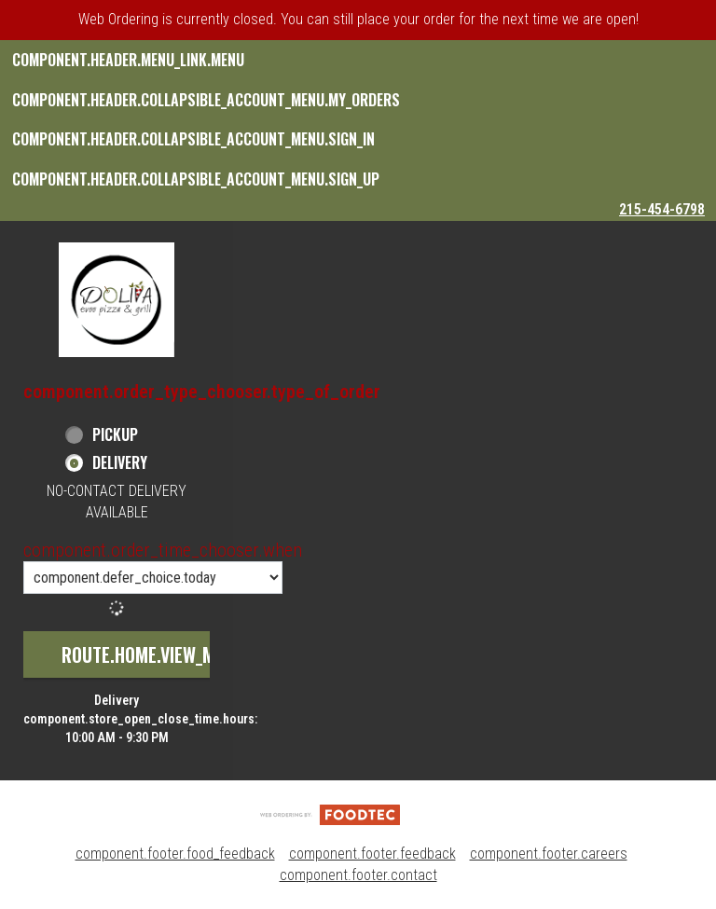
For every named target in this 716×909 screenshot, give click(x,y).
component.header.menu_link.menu (128, 59)
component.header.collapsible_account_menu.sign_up (195, 179)
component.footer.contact (358, 875)
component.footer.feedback (372, 853)
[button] (116, 300)
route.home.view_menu (153, 654)
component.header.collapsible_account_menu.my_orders (206, 100)
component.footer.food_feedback (175, 853)
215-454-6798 (662, 209)
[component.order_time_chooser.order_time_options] (152, 577)
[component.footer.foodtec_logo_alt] (330, 813)
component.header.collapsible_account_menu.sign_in (193, 139)
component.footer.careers (548, 853)
